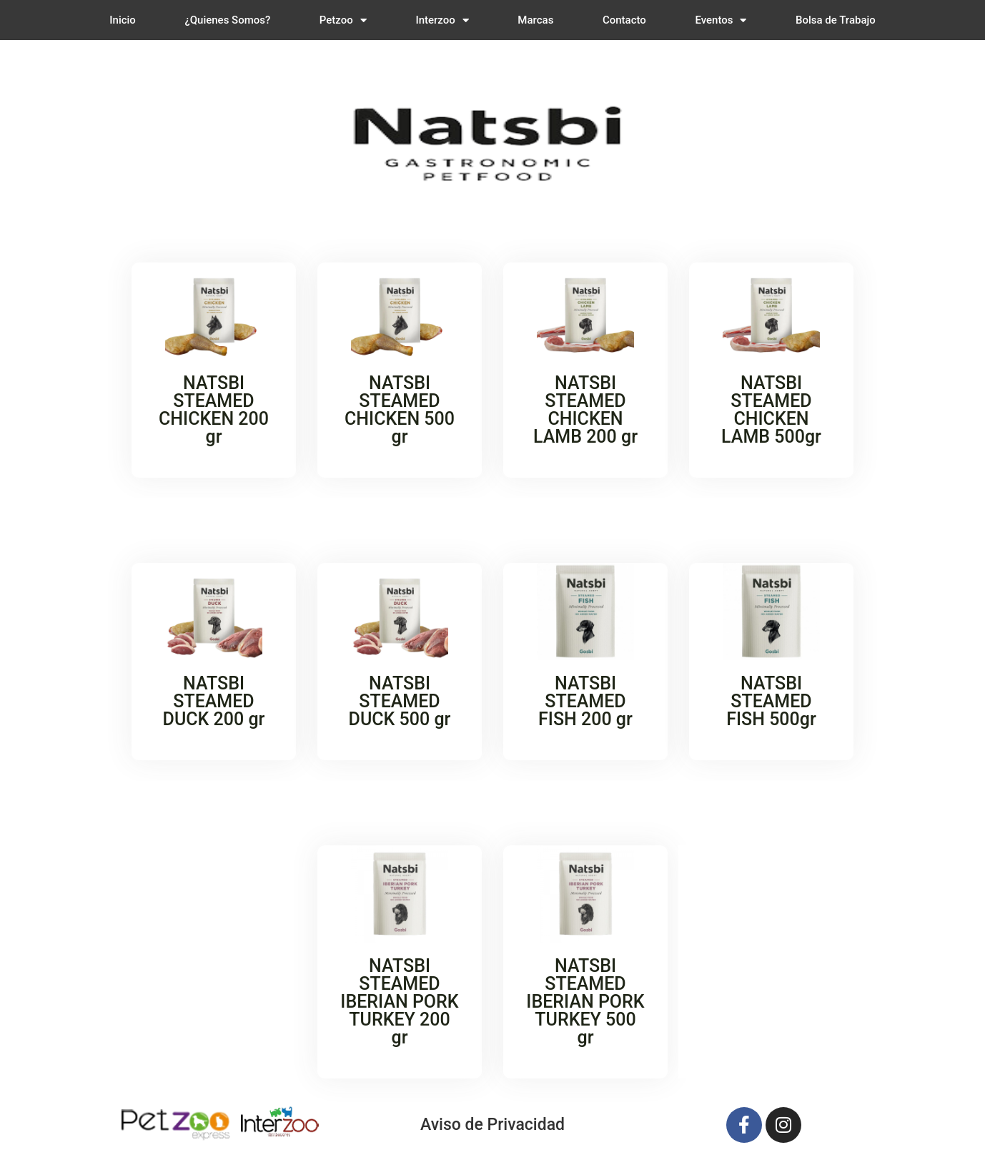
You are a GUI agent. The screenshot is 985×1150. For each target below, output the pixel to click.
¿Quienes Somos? (227, 20)
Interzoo (441, 20)
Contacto (624, 20)
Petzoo (343, 20)
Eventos (720, 20)
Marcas (535, 20)
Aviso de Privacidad (492, 1124)
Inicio (122, 20)
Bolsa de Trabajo (836, 20)
